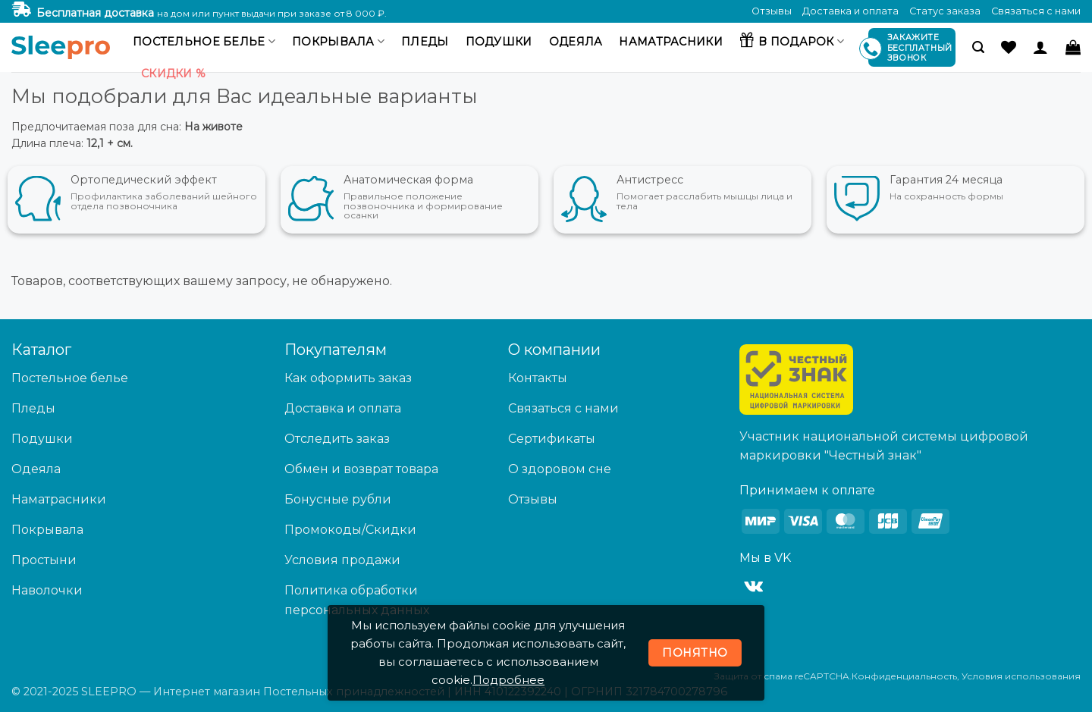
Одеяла (576, 42)
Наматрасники (670, 42)
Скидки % (173, 73)
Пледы (424, 42)
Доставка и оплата (850, 11)
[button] (978, 47)
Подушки (499, 42)
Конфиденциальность (904, 676)
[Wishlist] (1008, 47)
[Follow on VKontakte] (753, 587)
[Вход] (1040, 47)
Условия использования (1021, 676)
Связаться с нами (1036, 11)
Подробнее (508, 680)
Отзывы (772, 11)
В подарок (791, 39)
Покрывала (338, 41)
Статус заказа (945, 11)
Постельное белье (204, 41)
